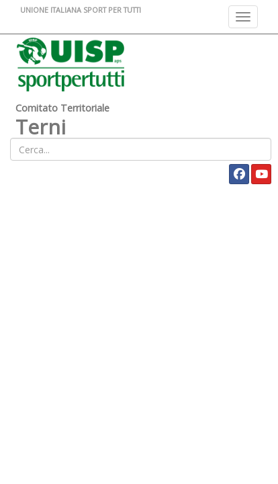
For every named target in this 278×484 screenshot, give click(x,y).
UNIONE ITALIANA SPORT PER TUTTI (80, 10)
